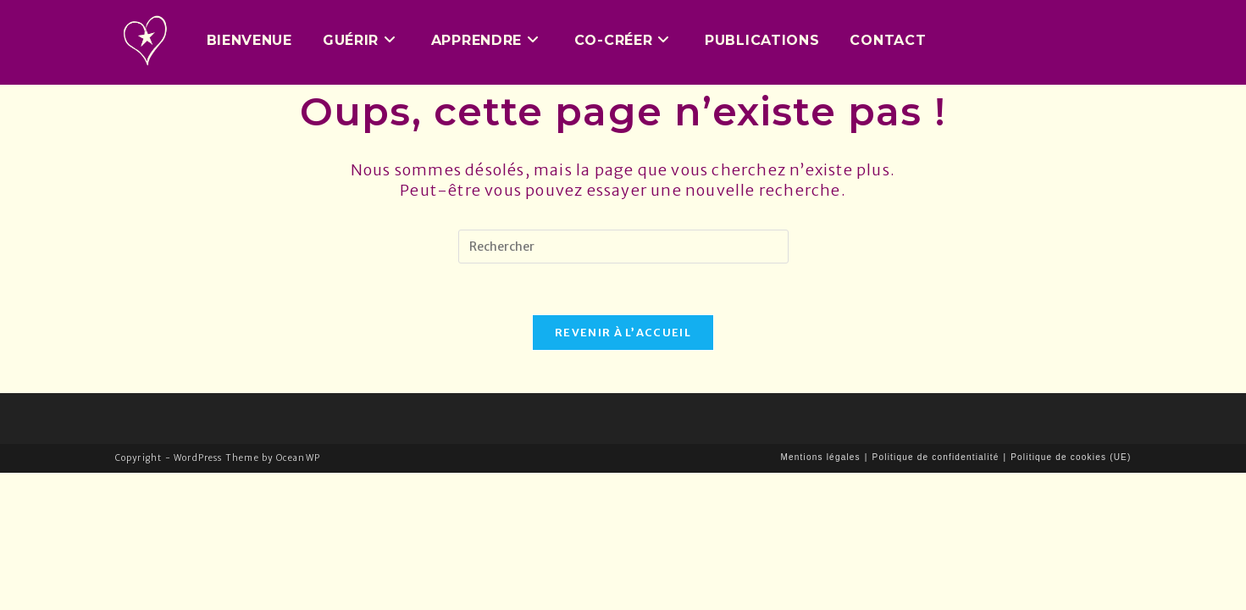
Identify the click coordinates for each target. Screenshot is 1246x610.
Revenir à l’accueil (623, 332)
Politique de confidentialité (936, 457)
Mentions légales (821, 457)
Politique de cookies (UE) (1071, 457)
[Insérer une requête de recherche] (623, 246)
